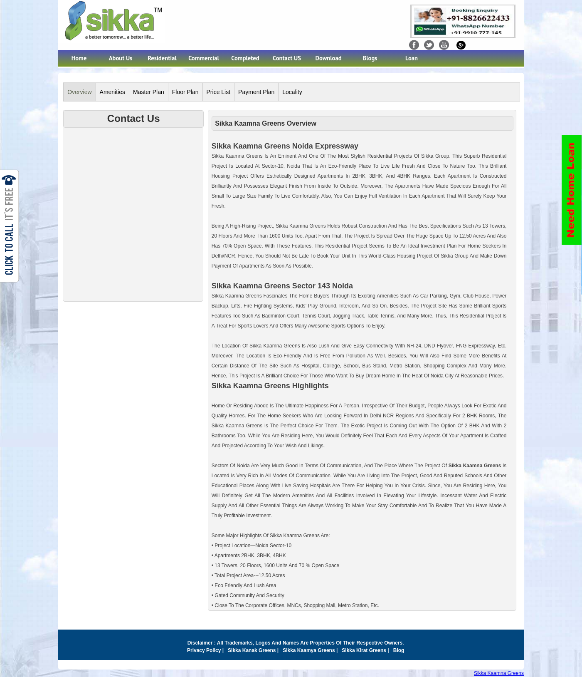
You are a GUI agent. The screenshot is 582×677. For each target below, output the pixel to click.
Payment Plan (256, 92)
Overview (79, 92)
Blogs (370, 58)
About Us (121, 58)
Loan (411, 58)
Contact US (287, 58)
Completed (245, 58)
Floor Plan (185, 92)
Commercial (203, 58)
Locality (292, 92)
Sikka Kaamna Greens (499, 673)
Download (328, 58)
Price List (219, 92)
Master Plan (148, 92)
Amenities (112, 92)
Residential (162, 58)
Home (79, 58)
